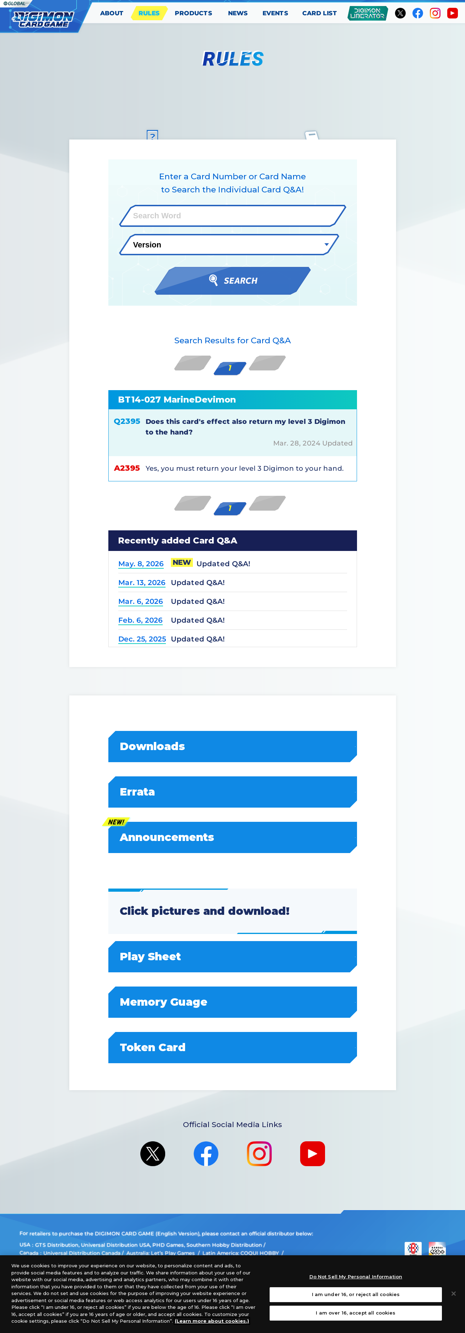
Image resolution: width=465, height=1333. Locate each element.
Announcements (233, 837)
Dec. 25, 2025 (142, 639)
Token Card (233, 1047)
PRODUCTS (193, 13)
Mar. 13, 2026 (141, 582)
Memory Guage (233, 1002)
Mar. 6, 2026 (140, 601)
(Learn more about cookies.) (212, 1321)
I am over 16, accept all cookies (355, 1313)
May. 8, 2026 (140, 563)
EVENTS (275, 13)
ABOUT (112, 13)
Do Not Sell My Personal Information (355, 1276)
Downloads (233, 746)
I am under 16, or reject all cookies (356, 1294)
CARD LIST (319, 13)
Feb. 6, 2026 (140, 620)
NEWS (238, 13)
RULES (149, 13)
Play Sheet (233, 956)
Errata (233, 791)
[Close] (453, 1293)
